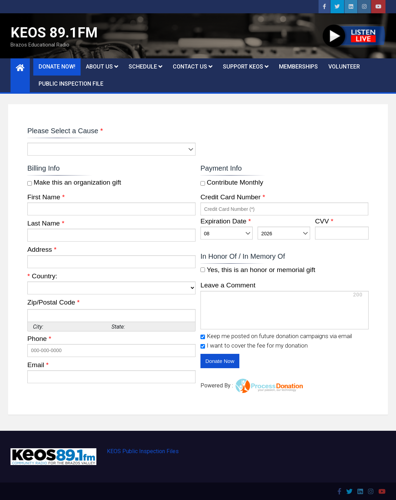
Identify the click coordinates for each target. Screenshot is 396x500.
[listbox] (111, 149)
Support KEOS (243, 66)
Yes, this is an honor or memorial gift (260, 269)
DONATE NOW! (57, 66)
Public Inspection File (71, 83)
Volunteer (344, 66)
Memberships (298, 66)
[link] (289, 362)
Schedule (143, 66)
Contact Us (190, 66)
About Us (99, 66)
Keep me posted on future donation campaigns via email (279, 336)
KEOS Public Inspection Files (143, 451)
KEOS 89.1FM (54, 32)
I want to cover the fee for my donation (257, 345)
